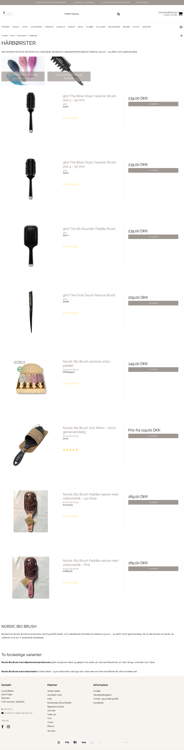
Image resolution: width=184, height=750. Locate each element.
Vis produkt (153, 104)
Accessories (36, 27)
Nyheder (5, 27)
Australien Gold (54, 695)
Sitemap (5, 720)
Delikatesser (114, 27)
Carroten (51, 710)
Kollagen (100, 27)
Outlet (136, 27)
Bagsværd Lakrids (55, 707)
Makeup (71, 27)
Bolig (80, 27)
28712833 (7, 709)
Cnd (49, 718)
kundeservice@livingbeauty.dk (18, 713)
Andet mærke (53, 691)
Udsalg (15, 27)
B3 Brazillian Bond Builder (59, 703)
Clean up (51, 714)
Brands (126, 27)
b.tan (49, 699)
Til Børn (89, 27)
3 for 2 (25, 27)
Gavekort (146, 27)
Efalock (50, 726)
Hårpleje (49, 27)
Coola (50, 722)
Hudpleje (60, 27)
